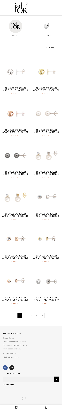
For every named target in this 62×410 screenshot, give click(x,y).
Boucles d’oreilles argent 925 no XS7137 (46, 299)
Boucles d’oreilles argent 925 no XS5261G (15, 215)
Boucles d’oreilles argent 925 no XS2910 (15, 89)
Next (42, 315)
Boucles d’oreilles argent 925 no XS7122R (15, 299)
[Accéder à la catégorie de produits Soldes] (15, 26)
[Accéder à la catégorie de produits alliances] (46, 26)
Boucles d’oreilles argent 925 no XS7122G (46, 257)
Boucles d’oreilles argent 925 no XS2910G (46, 89)
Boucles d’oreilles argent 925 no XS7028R (15, 257)
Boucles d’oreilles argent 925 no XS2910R (15, 131)
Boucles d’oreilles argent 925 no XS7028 (46, 215)
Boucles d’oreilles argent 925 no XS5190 (15, 173)
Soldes (15, 36)
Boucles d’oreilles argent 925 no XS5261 (46, 173)
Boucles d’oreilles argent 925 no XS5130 (46, 131)
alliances (47, 36)
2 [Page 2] (25, 315)
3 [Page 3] (31, 315)
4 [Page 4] (36, 315)
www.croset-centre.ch (12, 349)
